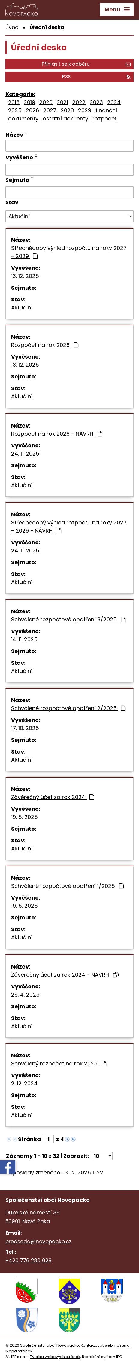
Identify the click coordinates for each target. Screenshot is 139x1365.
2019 (29, 102)
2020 (46, 102)
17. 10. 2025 (25, 728)
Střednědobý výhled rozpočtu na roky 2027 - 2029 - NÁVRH (69, 526)
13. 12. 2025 (25, 276)
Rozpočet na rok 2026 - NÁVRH (56, 433)
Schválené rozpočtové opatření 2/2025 (68, 708)
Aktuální (21, 307)
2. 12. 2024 (24, 1083)
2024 (114, 102)
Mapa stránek (18, 1351)
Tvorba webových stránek (55, 1356)
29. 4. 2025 (25, 994)
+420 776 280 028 (28, 1260)
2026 (32, 110)
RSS (96, 76)
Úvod (12, 27)
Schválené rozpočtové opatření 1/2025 (67, 886)
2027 (49, 110)
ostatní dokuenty (65, 118)
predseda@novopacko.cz (38, 1241)
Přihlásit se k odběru (86, 64)
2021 (62, 102)
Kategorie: (20, 94)
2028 (67, 110)
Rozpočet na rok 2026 (44, 345)
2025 (15, 110)
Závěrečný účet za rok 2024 (52, 797)
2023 (96, 102)
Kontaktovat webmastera (105, 1345)
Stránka (29, 1139)
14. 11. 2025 (24, 639)
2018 (14, 102)
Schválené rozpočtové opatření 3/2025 (68, 619)
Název (14, 134)
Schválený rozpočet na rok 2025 (58, 1063)
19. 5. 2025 (24, 817)
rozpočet (104, 118)
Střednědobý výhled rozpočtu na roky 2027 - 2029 (69, 252)
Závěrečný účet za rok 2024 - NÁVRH (65, 974)
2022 (79, 102)
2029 (84, 110)
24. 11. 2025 (25, 453)
